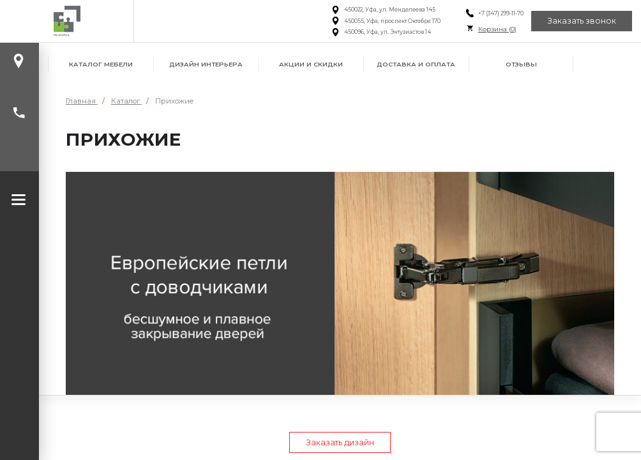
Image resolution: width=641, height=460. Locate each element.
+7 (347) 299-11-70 (501, 13)
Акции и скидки (311, 64)
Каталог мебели (101, 64)
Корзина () (497, 29)
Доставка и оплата (416, 64)
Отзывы (521, 64)
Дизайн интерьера (206, 64)
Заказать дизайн (340, 442)
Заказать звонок (581, 21)
